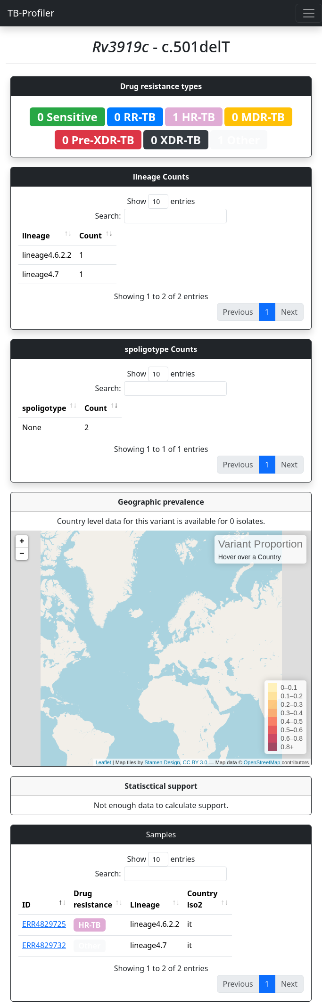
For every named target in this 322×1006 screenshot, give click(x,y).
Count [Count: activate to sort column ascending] (90, 235)
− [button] (22, 553)
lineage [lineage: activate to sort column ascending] (36, 235)
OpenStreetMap (262, 762)
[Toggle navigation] (309, 13)
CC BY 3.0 (195, 762)
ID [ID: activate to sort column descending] (26, 893)
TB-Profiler (31, 13)
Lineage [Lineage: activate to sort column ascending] (166, 893)
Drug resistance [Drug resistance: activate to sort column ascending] (103, 893)
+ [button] (22, 541)
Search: (161, 216)
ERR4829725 (44, 913)
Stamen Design (162, 762)
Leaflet (103, 762)
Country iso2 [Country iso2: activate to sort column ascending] (231, 893)
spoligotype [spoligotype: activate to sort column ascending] (44, 408)
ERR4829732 (44, 934)
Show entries (161, 201)
